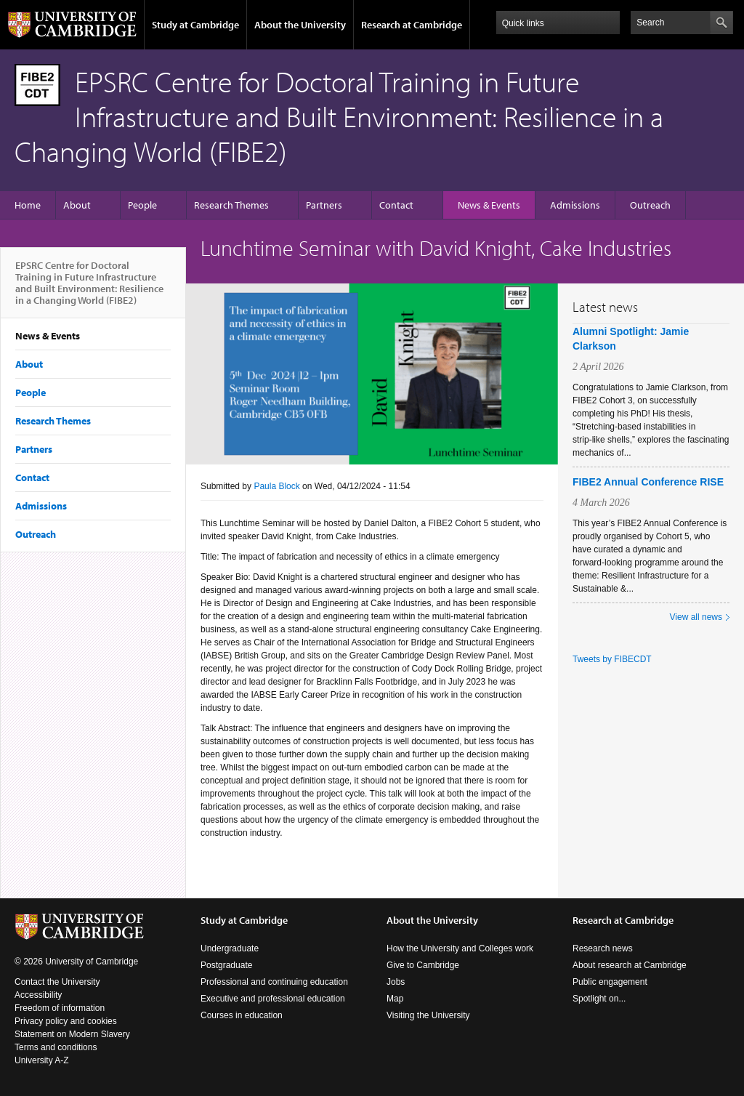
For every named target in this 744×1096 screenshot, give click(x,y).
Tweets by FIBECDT (612, 659)
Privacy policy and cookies (66, 1021)
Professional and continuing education (274, 982)
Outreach (650, 204)
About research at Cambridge (630, 965)
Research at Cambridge (411, 24)
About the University (300, 24)
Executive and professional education (273, 999)
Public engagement (610, 982)
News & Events (489, 204)
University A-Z (42, 1060)
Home (28, 204)
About (77, 204)
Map (395, 999)
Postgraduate (226, 965)
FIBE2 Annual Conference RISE (648, 482)
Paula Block (276, 486)
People (142, 204)
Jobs (396, 982)
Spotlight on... (599, 999)
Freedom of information (60, 1008)
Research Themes (231, 204)
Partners (324, 204)
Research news (603, 948)
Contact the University (57, 982)
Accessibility (38, 995)
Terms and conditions (56, 1047)
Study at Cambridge (195, 24)
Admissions (575, 204)
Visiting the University (428, 1015)
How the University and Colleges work (460, 948)
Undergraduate (230, 948)
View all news (696, 617)
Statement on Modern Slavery (72, 1034)
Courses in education (242, 1015)
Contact (396, 204)
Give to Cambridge (423, 965)
